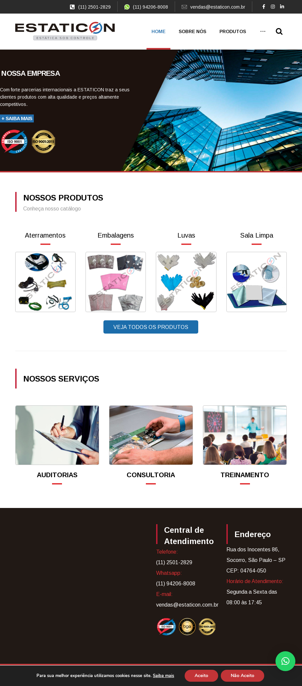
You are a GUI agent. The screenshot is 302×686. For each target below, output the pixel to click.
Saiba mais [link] (163, 676)
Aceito (201, 675)
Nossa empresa (30, 73)
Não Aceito (242, 675)
